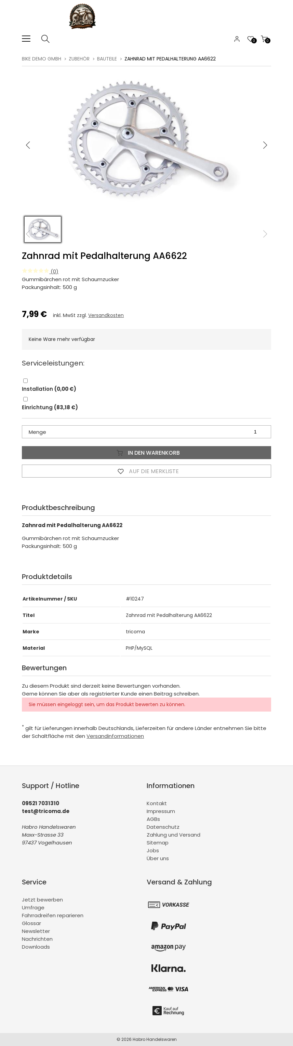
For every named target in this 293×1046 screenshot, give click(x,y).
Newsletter (36, 931)
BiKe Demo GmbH (41, 58)
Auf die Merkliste (147, 471)
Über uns (158, 858)
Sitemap (158, 842)
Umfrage (33, 907)
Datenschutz (163, 826)
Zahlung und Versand (173, 834)
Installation (49, 389)
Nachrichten (37, 938)
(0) (40, 271)
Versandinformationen (115, 736)
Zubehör (79, 58)
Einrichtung (50, 407)
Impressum (161, 811)
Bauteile (107, 58)
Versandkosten (106, 315)
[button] (265, 145)
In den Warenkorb (147, 453)
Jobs (153, 850)
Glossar (31, 923)
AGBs (153, 819)
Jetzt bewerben (42, 899)
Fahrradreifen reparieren (52, 915)
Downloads (36, 946)
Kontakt (157, 803)
